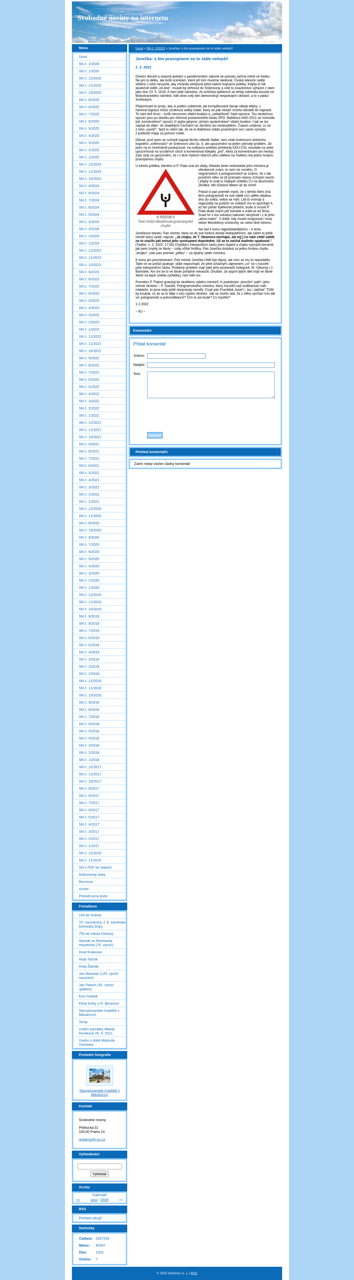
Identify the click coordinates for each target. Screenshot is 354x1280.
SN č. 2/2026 (89, 64)
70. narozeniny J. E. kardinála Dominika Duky (102, 924)
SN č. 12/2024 (90, 164)
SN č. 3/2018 (89, 745)
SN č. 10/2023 (90, 265)
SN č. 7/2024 (89, 200)
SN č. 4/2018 (89, 738)
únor (94, 1200)
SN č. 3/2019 (89, 659)
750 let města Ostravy (96, 934)
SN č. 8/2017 (89, 796)
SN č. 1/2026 (89, 71)
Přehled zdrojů (90, 1218)
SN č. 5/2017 (89, 817)
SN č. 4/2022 (89, 394)
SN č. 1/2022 (89, 415)
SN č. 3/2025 (89, 143)
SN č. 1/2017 (89, 846)
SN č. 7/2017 (89, 803)
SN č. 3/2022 (89, 401)
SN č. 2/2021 (89, 494)
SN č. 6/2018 (89, 724)
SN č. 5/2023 (89, 301)
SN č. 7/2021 (89, 458)
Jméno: (139, 355)
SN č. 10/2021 (90, 437)
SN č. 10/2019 (90, 609)
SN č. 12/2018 (90, 681)
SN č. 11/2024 (90, 171)
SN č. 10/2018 (90, 695)
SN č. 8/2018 (89, 709)
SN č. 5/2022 (89, 387)
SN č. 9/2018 (89, 702)
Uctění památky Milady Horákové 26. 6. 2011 (96, 1031)
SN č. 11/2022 (90, 344)
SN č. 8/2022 (89, 365)
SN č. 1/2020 (89, 588)
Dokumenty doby (92, 874)
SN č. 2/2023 (89, 322)
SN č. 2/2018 (89, 753)
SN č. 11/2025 (90, 85)
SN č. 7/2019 (89, 631)
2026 (104, 1200)
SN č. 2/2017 (89, 839)
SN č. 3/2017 (89, 831)
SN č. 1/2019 (89, 674)
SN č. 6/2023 (89, 293)
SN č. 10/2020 (90, 530)
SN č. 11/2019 (90, 602)
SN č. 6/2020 (89, 552)
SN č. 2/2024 (89, 236)
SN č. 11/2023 (90, 258)
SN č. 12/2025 (90, 78)
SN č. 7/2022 (89, 372)
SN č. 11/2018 (90, 688)
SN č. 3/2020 (89, 573)
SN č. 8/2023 (89, 279)
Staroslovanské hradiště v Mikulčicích (99, 1012)
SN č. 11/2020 (90, 516)
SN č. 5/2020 (89, 559)
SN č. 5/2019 (89, 645)
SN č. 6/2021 (89, 466)
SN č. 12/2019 (90, 595)
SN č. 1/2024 (89, 243)
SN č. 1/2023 (89, 329)
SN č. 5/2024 (89, 214)
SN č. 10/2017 (90, 781)
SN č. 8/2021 (89, 451)
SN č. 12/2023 (90, 250)
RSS (194, 1273)
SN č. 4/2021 (89, 480)
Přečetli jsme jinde (93, 896)
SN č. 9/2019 (89, 616)
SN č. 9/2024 (89, 186)
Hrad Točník (88, 959)
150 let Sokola (90, 915)
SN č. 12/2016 (90, 853)
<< (78, 1200)
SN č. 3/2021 (89, 487)
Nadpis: (139, 365)
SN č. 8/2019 (89, 623)
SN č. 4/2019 (89, 652)
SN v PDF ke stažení (95, 867)
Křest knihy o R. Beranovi (99, 1003)
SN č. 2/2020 (89, 580)
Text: (137, 374)
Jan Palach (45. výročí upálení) (96, 987)
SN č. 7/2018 (89, 717)
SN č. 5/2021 (89, 473)
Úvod (139, 48)
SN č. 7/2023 (89, 286)
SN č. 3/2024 (89, 229)
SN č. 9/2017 (89, 788)
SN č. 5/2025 (89, 128)
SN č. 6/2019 (89, 638)
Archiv (84, 889)
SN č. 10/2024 (90, 179)
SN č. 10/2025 (90, 93)
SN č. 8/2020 (89, 523)
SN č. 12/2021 (90, 423)
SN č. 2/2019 (89, 666)
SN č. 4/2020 (89, 566)
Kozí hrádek (88, 996)
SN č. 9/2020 (89, 537)
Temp (83, 1022)
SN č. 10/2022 (90, 351)
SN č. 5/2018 (89, 731)
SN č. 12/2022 (90, 336)
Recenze (86, 882)
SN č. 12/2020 (90, 509)
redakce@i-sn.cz (92, 1139)
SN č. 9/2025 (89, 100)
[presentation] (205, 413)
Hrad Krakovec (90, 952)
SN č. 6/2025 (89, 121)
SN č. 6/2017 (89, 810)
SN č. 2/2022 (156, 48)
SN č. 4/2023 (89, 308)
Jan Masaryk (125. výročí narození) (98, 976)
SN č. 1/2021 (89, 501)
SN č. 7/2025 (89, 114)
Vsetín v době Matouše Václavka (97, 1042)
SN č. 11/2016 (90, 860)
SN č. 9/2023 (89, 272)
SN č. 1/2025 (89, 157)
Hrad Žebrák (88, 966)
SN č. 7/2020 (89, 544)
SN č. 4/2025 (89, 136)
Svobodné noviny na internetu (122, 18)
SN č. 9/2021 (89, 444)
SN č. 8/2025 (89, 107)
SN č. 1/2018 (89, 760)
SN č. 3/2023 (89, 315)
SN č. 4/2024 (89, 222)
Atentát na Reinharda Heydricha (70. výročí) (96, 943)
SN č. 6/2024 (89, 207)
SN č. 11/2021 (90, 430)
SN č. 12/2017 (90, 767)
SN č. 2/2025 (89, 150)
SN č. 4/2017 (89, 824)
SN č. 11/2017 (90, 774)
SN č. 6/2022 (89, 379)
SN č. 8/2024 (89, 193)
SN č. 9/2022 (89, 358)
